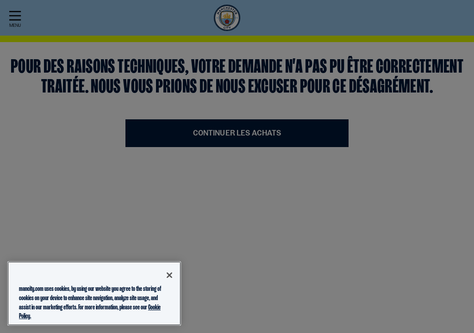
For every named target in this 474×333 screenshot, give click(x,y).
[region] (94, 293)
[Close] (169, 275)
